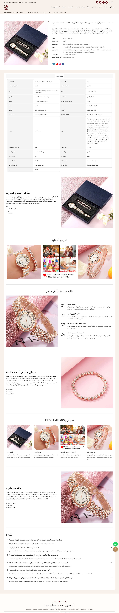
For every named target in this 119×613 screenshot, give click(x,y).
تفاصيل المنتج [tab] (59, 76)
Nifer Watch (7, 12)
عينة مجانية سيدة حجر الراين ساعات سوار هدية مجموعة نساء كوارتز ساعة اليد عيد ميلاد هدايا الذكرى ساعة (39, 12)
